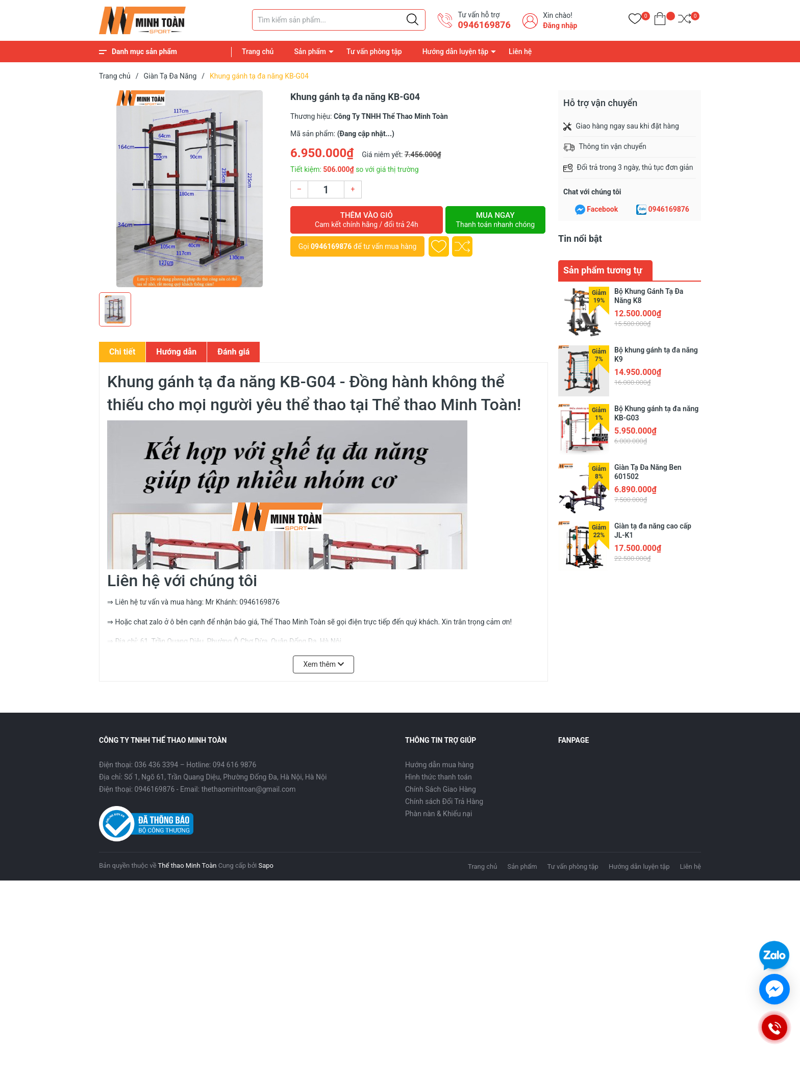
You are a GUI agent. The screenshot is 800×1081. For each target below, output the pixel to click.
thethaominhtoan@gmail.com (249, 789)
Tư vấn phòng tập (374, 51)
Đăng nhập (560, 25)
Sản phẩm (310, 51)
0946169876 (484, 24)
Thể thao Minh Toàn (187, 865)
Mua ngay (495, 220)
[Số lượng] (326, 189)
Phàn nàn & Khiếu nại (438, 814)
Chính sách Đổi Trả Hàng (444, 801)
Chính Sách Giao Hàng (440, 789)
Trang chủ (257, 51)
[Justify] (412, 20)
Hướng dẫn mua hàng (439, 765)
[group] (189, 188)
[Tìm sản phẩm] (339, 20)
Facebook (602, 209)
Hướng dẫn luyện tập (455, 51)
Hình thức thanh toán (438, 777)
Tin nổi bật (580, 238)
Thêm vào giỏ (366, 220)
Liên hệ (520, 51)
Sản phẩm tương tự (602, 270)
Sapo (265, 865)
